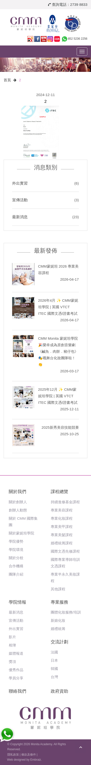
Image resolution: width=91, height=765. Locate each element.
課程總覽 (59, 491)
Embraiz (35, 759)
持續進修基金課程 (65, 502)
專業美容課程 (62, 510)
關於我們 (17, 491)
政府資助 (59, 691)
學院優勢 (16, 541)
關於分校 (16, 558)
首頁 (7, 80)
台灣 (54, 677)
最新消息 (20, 217)
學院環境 (16, 550)
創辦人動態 (18, 510)
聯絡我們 (17, 691)
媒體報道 (16, 653)
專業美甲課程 (62, 527)
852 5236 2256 (77, 38)
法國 (54, 652)
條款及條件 (28, 754)
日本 (54, 660)
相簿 (12, 645)
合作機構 (16, 566)
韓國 (54, 669)
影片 (12, 637)
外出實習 (20, 183)
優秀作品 (16, 670)
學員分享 (16, 678)
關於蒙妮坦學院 (21, 533)
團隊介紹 (16, 574)
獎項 (12, 662)
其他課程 (58, 589)
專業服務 (59, 602)
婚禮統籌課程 (62, 543)
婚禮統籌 (58, 629)
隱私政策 (13, 754)
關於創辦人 (18, 502)
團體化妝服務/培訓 (66, 612)
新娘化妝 (58, 620)
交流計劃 (59, 641)
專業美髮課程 (62, 535)
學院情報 (17, 602)
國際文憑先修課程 (65, 551)
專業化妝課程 (62, 518)
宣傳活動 (20, 200)
